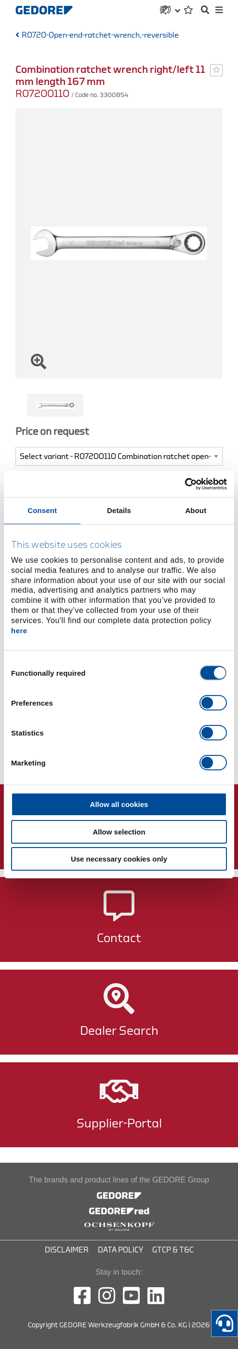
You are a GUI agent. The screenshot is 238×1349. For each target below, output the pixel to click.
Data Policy (120, 1250)
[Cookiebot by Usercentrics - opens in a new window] (185, 484)
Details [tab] (119, 510)
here (19, 630)
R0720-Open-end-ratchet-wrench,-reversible (100, 35)
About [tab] (195, 510)
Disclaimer (67, 1250)
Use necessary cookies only (119, 859)
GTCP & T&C (173, 1250)
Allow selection (119, 832)
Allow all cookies (119, 804)
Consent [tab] (42, 510)
